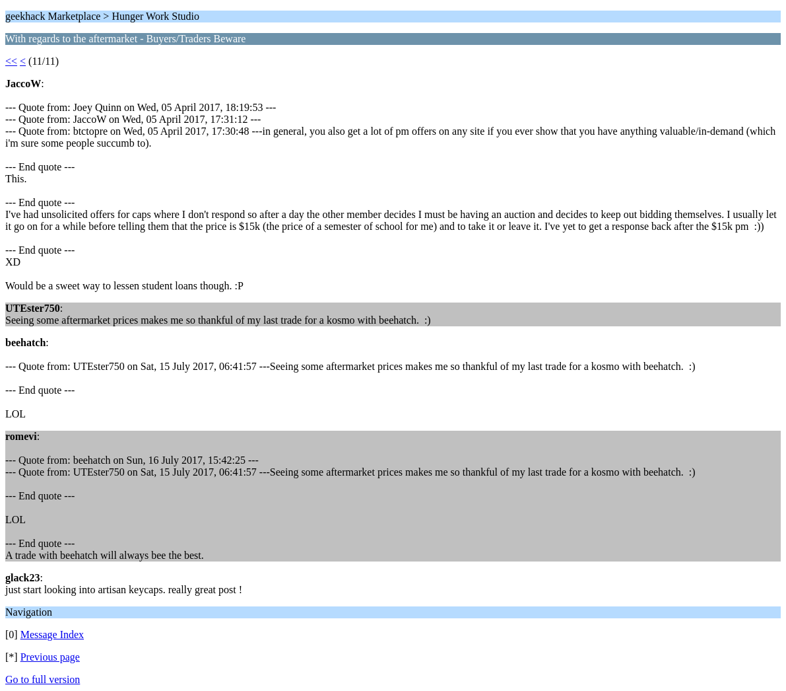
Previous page (50, 657)
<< (11, 61)
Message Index (52, 634)
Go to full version (42, 679)
